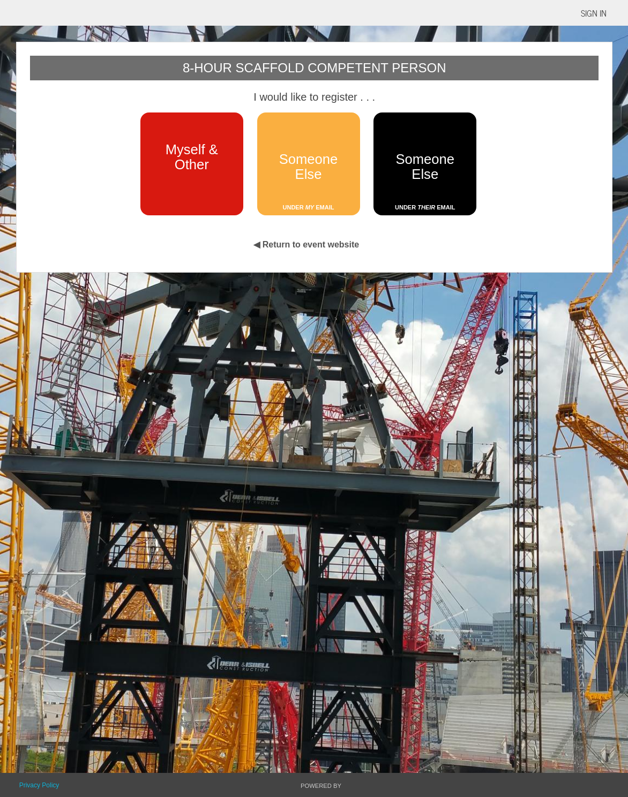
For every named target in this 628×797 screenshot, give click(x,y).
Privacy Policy (39, 785)
